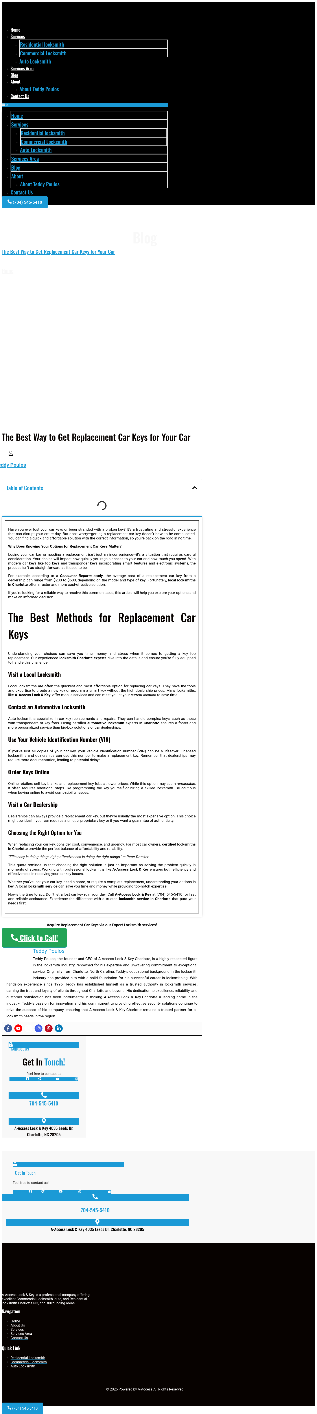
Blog (14, 75)
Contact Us (20, 96)
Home (15, 29)
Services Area (22, 68)
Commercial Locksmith (43, 53)
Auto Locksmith (35, 61)
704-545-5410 (43, 1103)
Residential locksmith (42, 44)
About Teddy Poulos (39, 89)
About (15, 81)
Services (18, 36)
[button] (85, 105)
